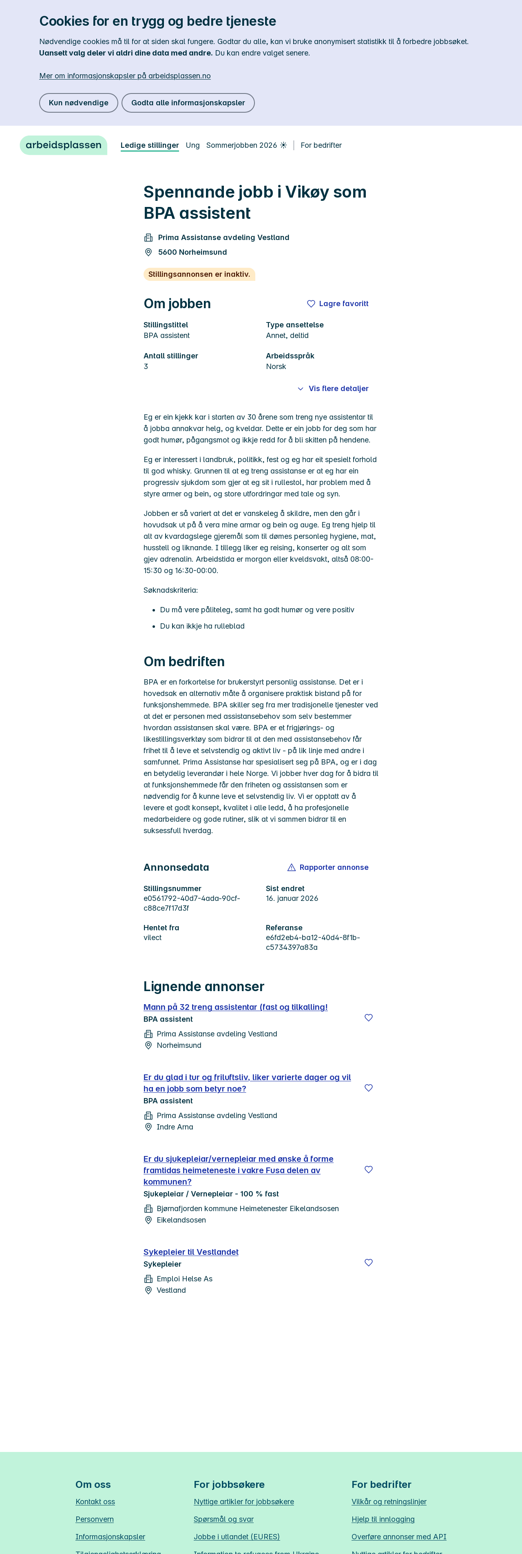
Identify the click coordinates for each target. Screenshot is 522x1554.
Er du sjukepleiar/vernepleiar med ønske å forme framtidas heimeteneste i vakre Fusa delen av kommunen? (239, 1170)
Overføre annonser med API (399, 1536)
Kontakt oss (95, 1501)
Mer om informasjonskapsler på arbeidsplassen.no (125, 75)
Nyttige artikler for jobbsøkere (244, 1501)
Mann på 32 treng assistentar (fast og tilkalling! (236, 1007)
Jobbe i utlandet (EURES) (237, 1536)
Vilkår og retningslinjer (389, 1501)
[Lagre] (368, 1017)
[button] (328, 867)
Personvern (94, 1519)
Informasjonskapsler (110, 1536)
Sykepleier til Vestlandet (191, 1252)
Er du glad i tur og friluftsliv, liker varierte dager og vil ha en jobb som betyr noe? (247, 1083)
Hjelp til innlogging (383, 1519)
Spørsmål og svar (224, 1519)
